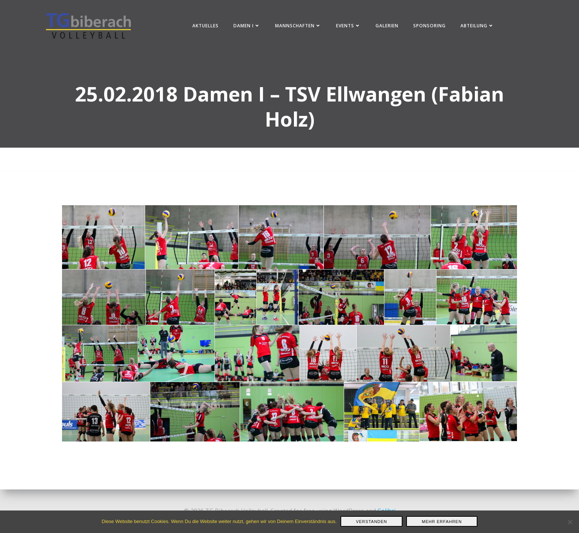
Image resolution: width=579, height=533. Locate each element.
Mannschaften (298, 26)
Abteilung (477, 26)
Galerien (387, 26)
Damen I (246, 26)
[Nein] (569, 522)
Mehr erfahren (442, 521)
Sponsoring (429, 26)
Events (348, 26)
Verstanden (371, 521)
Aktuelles (205, 26)
